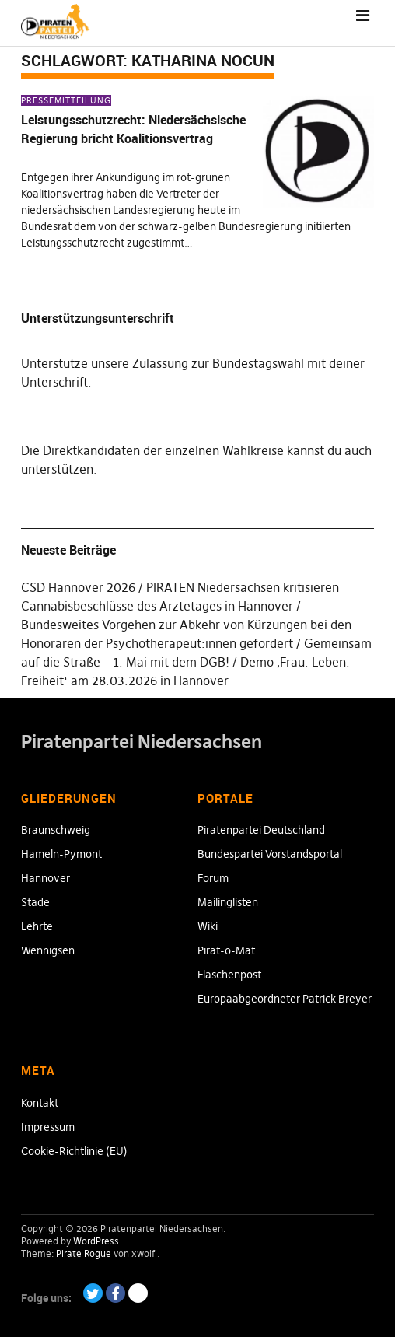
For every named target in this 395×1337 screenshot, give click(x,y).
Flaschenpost (229, 975)
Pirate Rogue (83, 1253)
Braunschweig (55, 830)
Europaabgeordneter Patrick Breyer (285, 999)
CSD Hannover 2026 (78, 587)
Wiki (208, 926)
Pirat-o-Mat (226, 950)
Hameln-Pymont (61, 854)
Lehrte (37, 926)
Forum (213, 878)
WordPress (96, 1241)
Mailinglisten (228, 902)
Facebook (115, 1293)
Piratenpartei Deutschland (261, 830)
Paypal (138, 1293)
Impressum (48, 1127)
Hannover (45, 878)
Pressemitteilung (66, 100)
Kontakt (39, 1103)
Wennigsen (48, 950)
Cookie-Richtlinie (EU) (74, 1151)
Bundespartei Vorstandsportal (270, 854)
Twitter (93, 1293)
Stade (35, 902)
